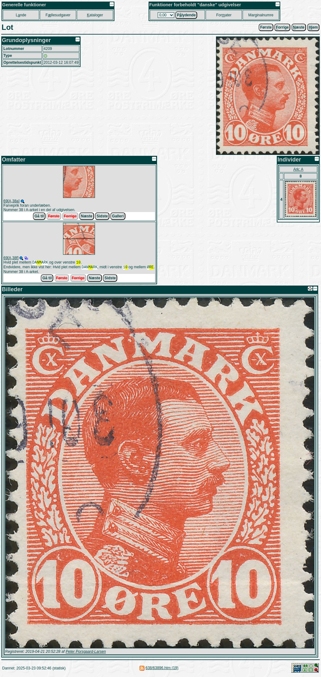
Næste (86, 216)
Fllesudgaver (57, 15)
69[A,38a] (11, 201)
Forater (224, 15)
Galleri (118, 216)
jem (313, 27)
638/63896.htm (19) (161, 669)
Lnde (21, 15)
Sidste (102, 216)
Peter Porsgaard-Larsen (86, 653)
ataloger (95, 15)
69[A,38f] (10, 258)
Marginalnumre (260, 15)
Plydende (186, 15)
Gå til (39, 216)
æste (299, 27)
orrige (282, 27)
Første (266, 27)
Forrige (70, 216)
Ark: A (298, 169)
